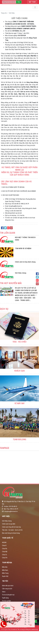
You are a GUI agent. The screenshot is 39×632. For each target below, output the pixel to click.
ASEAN (4, 542)
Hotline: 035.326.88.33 (9, 506)
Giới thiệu (12, 13)
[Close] (36, 604)
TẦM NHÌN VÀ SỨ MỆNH (23, 248)
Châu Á (4, 545)
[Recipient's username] (9, 2)
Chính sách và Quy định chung (25, 262)
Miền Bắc (4, 567)
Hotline (7, 629)
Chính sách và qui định (8, 524)
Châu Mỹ (4, 551)
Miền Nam (5, 570)
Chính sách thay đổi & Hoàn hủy (11, 527)
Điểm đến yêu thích (7, 586)
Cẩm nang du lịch (7, 589)
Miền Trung (5, 573)
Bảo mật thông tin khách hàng (11, 533)
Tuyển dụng (5, 598)
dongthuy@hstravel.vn (10, 511)
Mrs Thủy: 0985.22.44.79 (10, 509)
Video (3, 592)
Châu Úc (4, 555)
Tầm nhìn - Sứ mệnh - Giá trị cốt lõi (12, 530)
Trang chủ (4, 13)
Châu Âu (4, 549)
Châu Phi (4, 558)
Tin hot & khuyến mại (8, 595)
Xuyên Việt (5, 576)
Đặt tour (32, 2)
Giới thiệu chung (20, 273)
